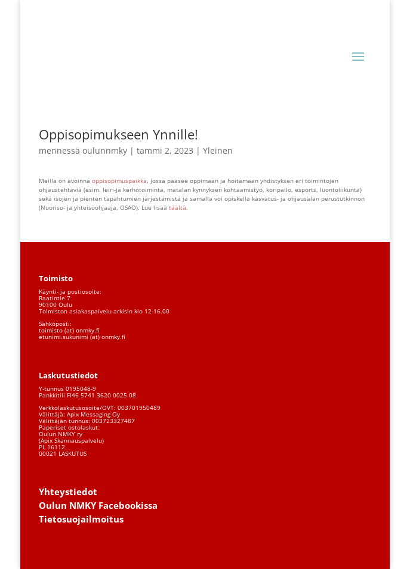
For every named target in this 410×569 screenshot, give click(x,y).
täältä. (179, 207)
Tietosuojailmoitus (81, 519)
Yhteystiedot (68, 492)
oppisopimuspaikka (119, 180)
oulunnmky (104, 150)
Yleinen (218, 150)
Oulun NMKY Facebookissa (98, 505)
